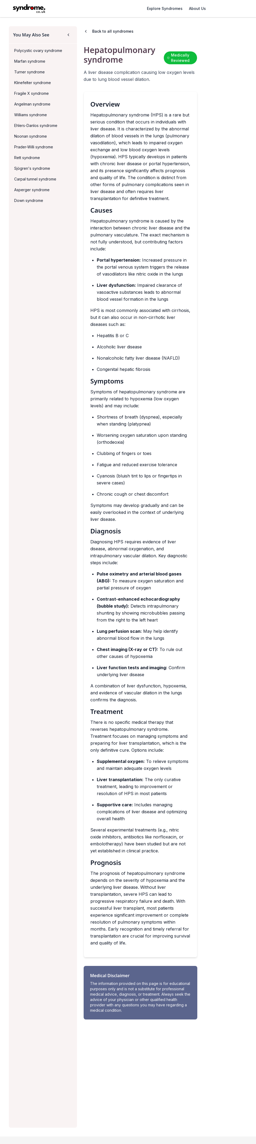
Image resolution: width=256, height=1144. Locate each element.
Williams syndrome (30, 114)
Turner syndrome (29, 72)
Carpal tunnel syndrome (35, 179)
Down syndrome (28, 200)
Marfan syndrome (29, 61)
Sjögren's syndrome (32, 168)
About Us (197, 8)
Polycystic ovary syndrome (38, 50)
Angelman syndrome (32, 104)
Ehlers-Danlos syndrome (35, 125)
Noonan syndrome (30, 136)
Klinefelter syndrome (32, 82)
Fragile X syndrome (31, 93)
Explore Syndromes (165, 8)
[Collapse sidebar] (68, 35)
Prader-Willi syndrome (33, 147)
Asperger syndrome (32, 189)
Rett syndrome (27, 157)
